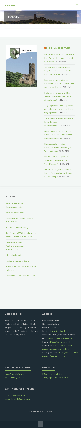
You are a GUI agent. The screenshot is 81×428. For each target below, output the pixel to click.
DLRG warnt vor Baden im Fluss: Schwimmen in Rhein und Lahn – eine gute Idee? (57, 96)
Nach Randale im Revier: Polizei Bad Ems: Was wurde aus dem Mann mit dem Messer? (59, 58)
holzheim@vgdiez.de (57, 331)
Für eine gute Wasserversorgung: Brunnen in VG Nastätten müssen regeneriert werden (58, 134)
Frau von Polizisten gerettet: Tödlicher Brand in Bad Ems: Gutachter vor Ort (56, 160)
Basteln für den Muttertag (17, 227)
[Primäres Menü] (76, 5)
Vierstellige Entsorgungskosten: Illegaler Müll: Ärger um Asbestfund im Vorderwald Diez (59, 71)
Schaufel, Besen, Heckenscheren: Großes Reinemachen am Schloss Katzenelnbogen (58, 173)
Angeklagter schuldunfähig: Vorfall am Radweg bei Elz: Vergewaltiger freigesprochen (59, 109)
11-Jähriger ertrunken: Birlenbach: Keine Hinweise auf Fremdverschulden (58, 122)
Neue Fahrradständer (15, 212)
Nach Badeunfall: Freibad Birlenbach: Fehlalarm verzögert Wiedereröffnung (58, 147)
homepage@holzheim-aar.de (60, 338)
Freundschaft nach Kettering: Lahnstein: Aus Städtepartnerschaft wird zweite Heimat (59, 83)
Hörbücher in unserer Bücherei (18, 261)
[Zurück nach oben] (40, 424)
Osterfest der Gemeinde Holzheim (20, 275)
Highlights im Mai (13, 255)
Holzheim (10, 5)
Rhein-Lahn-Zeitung (58, 48)
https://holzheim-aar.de (60, 342)
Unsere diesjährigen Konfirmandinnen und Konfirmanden (15, 246)
